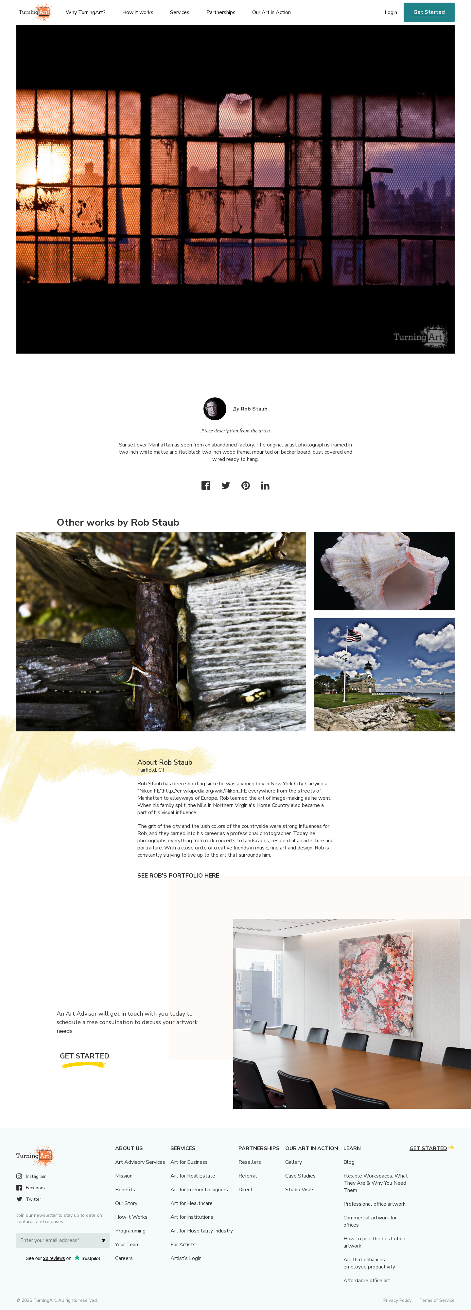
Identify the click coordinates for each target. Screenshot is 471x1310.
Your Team (127, 1244)
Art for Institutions (191, 1217)
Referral (247, 1175)
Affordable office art (366, 1280)
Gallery (293, 1162)
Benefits (125, 1189)
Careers (124, 1258)
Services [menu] (179, 12)
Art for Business (189, 1162)
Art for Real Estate (192, 1175)
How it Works (131, 1217)
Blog (349, 1162)
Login (391, 12)
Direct (245, 1189)
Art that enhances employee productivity (369, 1263)
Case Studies (300, 1175)
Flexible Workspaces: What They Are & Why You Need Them (375, 1183)
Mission (123, 1175)
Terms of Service (437, 1300)
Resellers (249, 1162)
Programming (130, 1230)
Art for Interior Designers (199, 1189)
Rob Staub (254, 408)
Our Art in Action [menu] (271, 12)
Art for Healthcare (191, 1203)
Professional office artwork (374, 1204)
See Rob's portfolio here (178, 876)
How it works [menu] (137, 12)
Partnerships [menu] (221, 12)
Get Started (429, 12)
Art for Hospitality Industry (201, 1230)
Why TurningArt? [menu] (86, 12)
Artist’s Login (185, 1258)
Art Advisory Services (140, 1162)
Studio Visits (300, 1189)
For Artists (183, 1244)
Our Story (126, 1203)
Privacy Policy (397, 1300)
